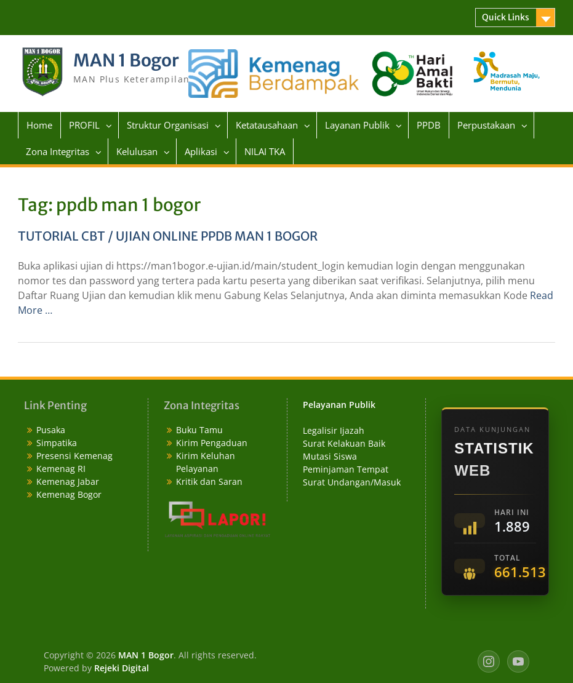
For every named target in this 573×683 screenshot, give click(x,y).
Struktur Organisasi (168, 125)
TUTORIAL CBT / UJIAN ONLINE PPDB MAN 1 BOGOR (168, 236)
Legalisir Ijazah (333, 430)
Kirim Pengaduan (211, 443)
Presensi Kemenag (74, 455)
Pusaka (50, 430)
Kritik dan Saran (209, 481)
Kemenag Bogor (69, 494)
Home (39, 125)
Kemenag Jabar (67, 481)
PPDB (429, 125)
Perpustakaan (486, 125)
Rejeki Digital (121, 668)
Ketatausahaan (267, 125)
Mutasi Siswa (330, 456)
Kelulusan (137, 151)
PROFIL (84, 125)
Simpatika (56, 443)
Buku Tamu (199, 430)
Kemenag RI (61, 468)
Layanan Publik (357, 125)
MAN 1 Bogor (126, 60)
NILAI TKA (264, 151)
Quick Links (505, 17)
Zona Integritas (57, 151)
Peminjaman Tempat (345, 469)
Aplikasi (201, 151)
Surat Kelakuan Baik (344, 443)
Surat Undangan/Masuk (352, 482)
